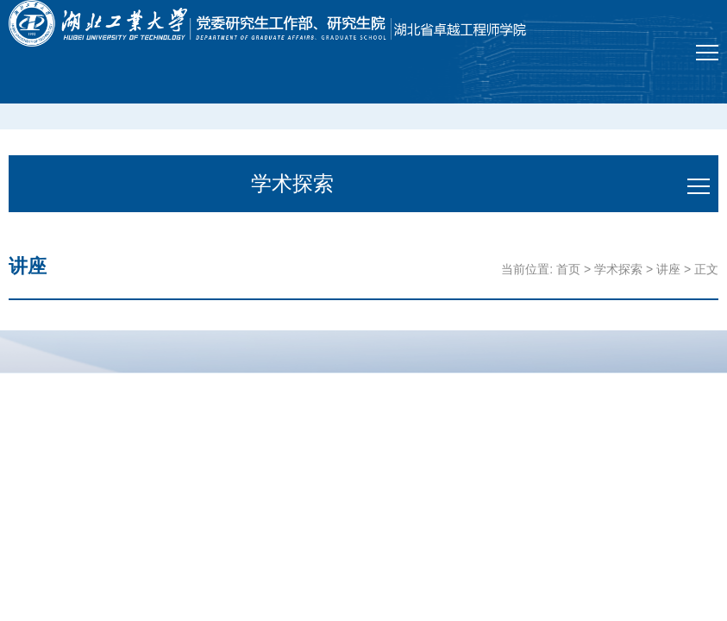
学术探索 (618, 269)
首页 (568, 269)
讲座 (668, 269)
